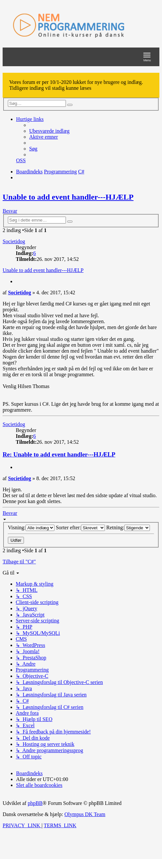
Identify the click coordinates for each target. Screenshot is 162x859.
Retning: (128, 527)
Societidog (14, 241)
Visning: (31, 527)
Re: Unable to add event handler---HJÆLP (59, 454)
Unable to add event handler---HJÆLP (68, 197)
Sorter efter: (80, 527)
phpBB (35, 803)
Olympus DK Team (84, 814)
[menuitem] (49, 131)
